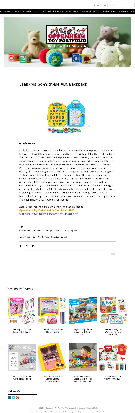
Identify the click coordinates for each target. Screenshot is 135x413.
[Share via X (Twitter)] (27, 246)
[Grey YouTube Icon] (105, 5)
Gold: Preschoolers (41, 237)
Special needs (37, 230)
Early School (24, 230)
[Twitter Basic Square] (13, 397)
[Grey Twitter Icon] (98, 5)
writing (66, 230)
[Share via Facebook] (20, 246)
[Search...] (118, 5)
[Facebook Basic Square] (9, 397)
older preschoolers (53, 230)
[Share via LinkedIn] (33, 246)
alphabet (75, 230)
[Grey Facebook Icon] (94, 5)
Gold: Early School (59, 237)
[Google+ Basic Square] (17, 397)
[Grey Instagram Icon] (101, 5)
